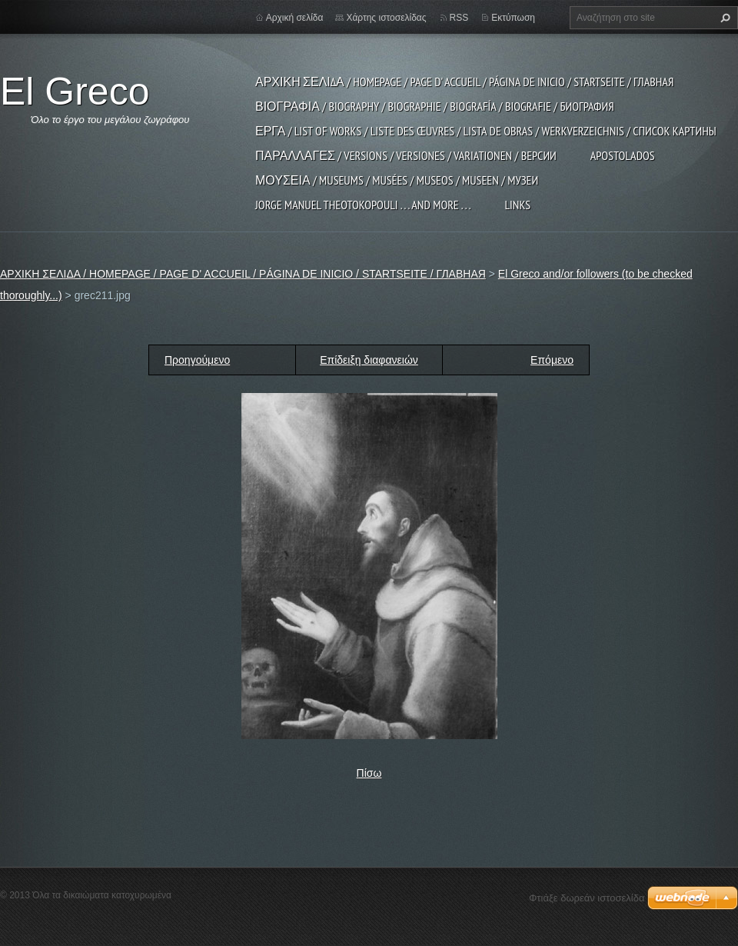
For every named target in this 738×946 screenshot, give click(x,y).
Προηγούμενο (197, 360)
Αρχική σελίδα (295, 17)
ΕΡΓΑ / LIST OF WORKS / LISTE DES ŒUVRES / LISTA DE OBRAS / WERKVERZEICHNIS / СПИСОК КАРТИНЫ (485, 130)
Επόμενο (551, 360)
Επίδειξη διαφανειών (369, 360)
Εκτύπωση (513, 17)
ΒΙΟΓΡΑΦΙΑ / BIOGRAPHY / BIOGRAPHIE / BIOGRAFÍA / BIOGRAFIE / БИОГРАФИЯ (434, 106)
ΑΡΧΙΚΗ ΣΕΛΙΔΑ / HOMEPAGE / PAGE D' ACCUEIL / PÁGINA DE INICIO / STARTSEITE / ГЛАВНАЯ (464, 81)
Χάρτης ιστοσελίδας (386, 17)
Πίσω (369, 773)
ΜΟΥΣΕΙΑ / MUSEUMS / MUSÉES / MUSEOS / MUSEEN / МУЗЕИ (396, 180)
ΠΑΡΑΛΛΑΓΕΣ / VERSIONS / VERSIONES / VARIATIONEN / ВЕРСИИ (406, 155)
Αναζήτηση (723, 17)
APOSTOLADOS (622, 155)
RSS (459, 17)
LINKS (517, 204)
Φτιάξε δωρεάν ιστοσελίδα (586, 898)
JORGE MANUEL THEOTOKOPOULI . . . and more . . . (362, 204)
